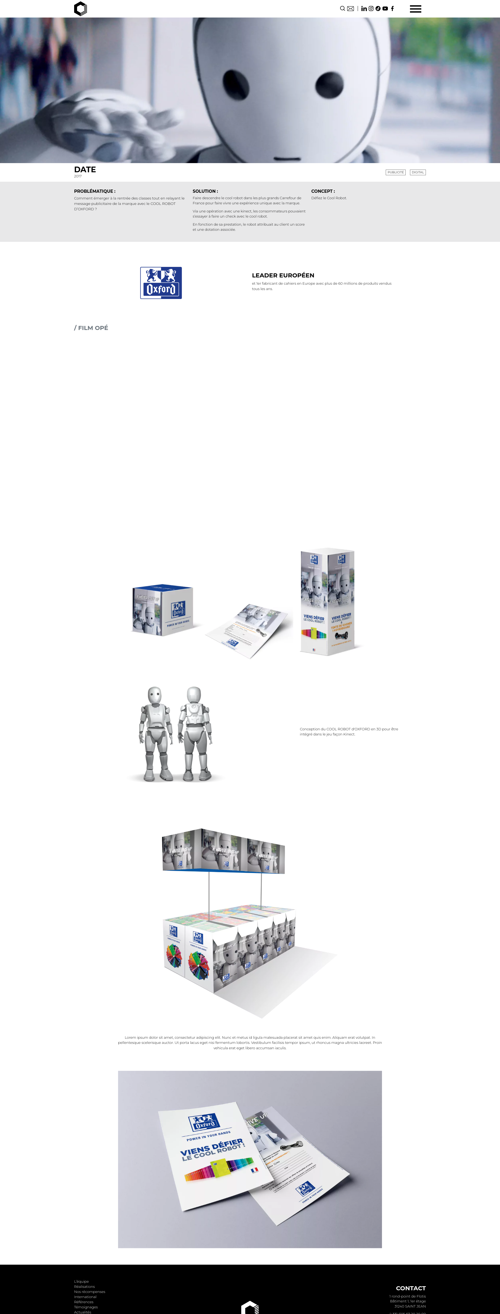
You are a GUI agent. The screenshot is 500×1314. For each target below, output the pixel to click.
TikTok (378, 8)
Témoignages (86, 1307)
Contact (350, 8)
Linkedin (364, 8)
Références (84, 1302)
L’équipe (81, 1281)
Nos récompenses (89, 1291)
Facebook (392, 8)
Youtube (385, 8)
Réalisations (84, 1286)
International (85, 1297)
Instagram (371, 8)
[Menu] (415, 9)
